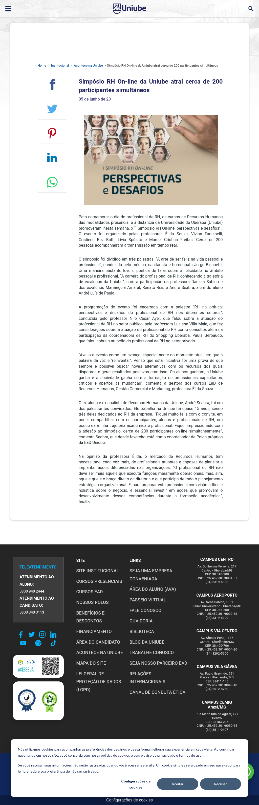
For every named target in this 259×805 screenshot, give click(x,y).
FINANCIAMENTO (94, 631)
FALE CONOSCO (145, 610)
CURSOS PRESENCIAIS (99, 581)
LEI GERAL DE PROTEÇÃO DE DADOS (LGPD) (98, 681)
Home (41, 65)
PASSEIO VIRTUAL (148, 599)
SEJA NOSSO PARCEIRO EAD (158, 663)
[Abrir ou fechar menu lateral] (8, 9)
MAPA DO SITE (91, 663)
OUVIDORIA (141, 620)
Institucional (60, 65)
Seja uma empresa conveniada (151, 574)
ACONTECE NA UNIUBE (99, 652)
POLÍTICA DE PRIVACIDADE (50, 764)
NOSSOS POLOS (92, 602)
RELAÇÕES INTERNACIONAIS (147, 677)
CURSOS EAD (89, 591)
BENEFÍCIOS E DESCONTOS (90, 617)
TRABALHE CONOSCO (152, 652)
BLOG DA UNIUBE (147, 642)
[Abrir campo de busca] (250, 8)
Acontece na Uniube (88, 65)
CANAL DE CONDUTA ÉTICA (157, 692)
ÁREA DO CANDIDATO (98, 642)
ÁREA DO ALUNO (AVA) (153, 589)
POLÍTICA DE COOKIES (96, 764)
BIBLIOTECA (142, 631)
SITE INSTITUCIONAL (97, 570)
